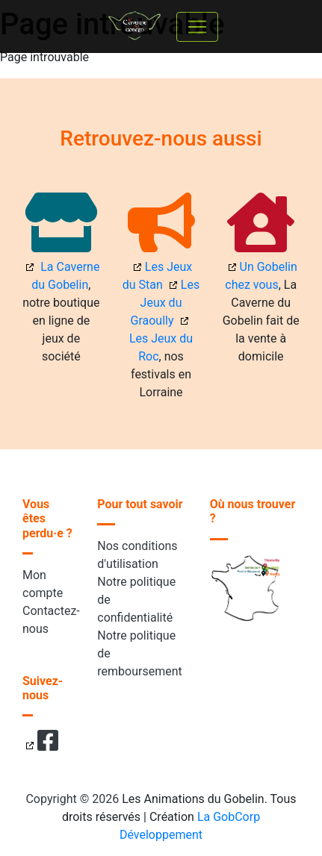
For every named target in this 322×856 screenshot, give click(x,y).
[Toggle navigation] (197, 27)
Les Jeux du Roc (161, 347)
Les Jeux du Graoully (165, 303)
